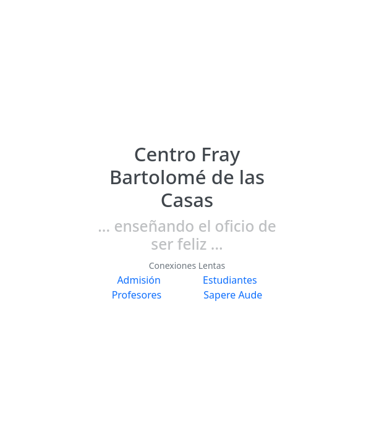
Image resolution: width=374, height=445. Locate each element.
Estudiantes (230, 280)
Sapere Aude (232, 295)
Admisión (139, 280)
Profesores (137, 295)
